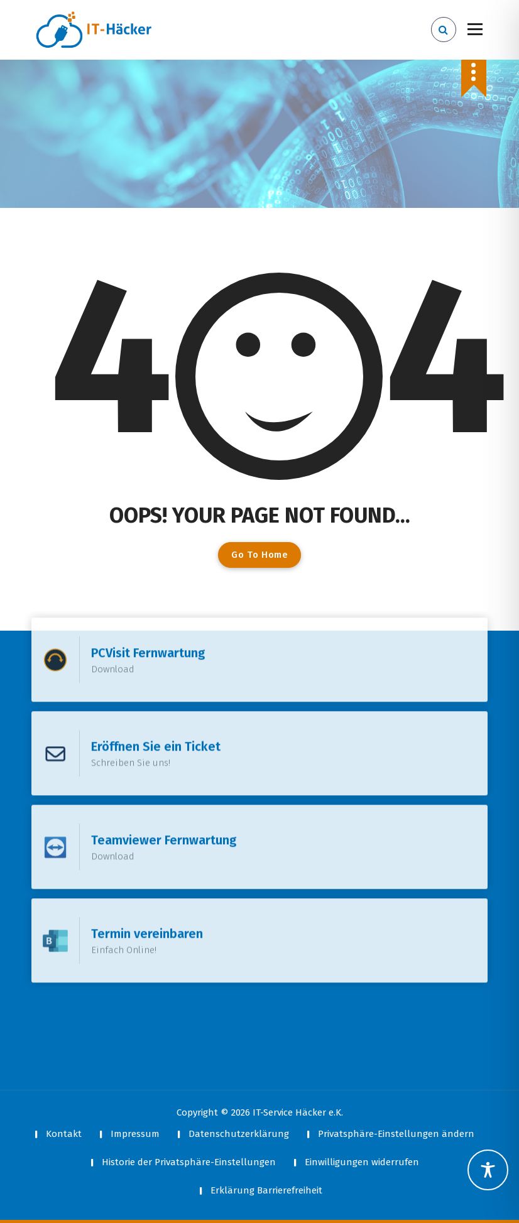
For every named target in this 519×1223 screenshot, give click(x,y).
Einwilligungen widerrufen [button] (362, 1162)
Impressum (135, 1133)
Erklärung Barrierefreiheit (266, 1190)
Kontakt (64, 1133)
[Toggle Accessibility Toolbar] (488, 1170)
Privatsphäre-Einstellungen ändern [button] (396, 1133)
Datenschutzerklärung (238, 1133)
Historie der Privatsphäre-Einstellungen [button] (189, 1162)
